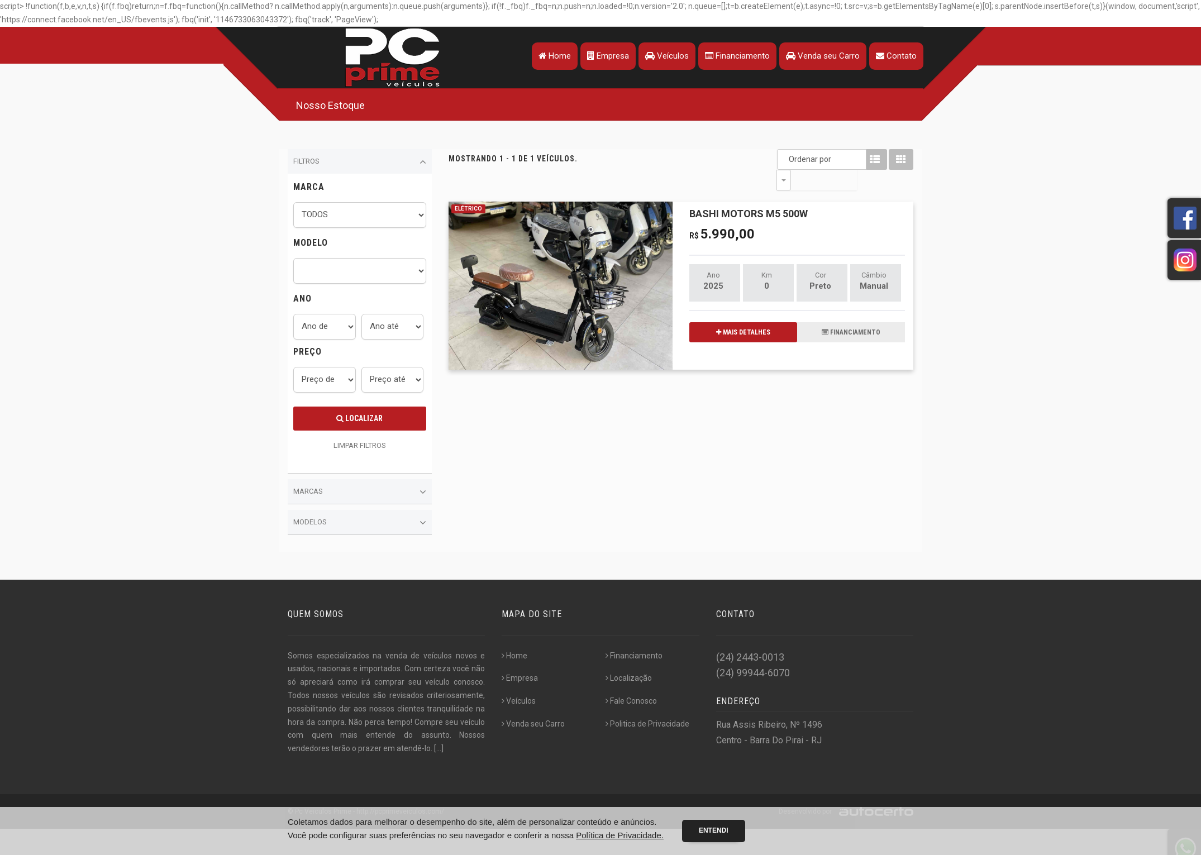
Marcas (359, 492)
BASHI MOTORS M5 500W (748, 193)
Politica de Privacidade (647, 723)
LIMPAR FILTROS (359, 445)
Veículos (665, 56)
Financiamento (735, 56)
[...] (439, 748)
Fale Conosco (631, 700)
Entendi (713, 830)
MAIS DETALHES (743, 311)
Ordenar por (786, 159)
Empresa (606, 56)
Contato (894, 56)
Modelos (359, 523)
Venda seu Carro (821, 56)
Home (553, 56)
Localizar (359, 418)
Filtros (359, 162)
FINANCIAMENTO (851, 311)
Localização (629, 678)
